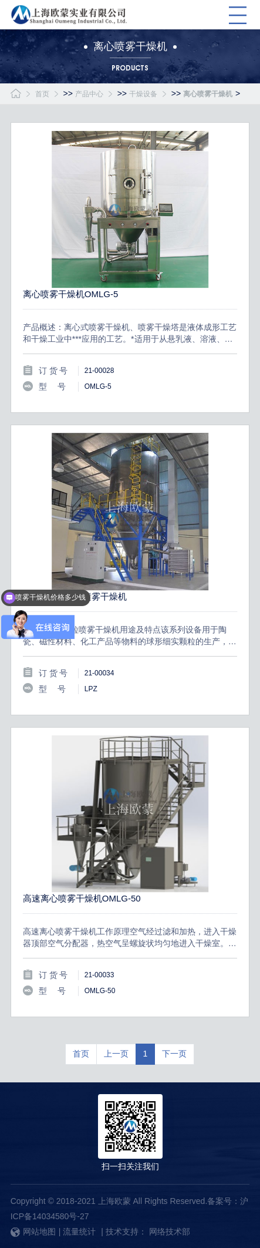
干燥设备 (143, 94)
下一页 (174, 1053)
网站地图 (33, 1231)
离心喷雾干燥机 (207, 94)
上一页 (116, 1053)
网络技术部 (169, 1231)
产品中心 (89, 94)
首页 (42, 94)
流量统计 (79, 1231)
